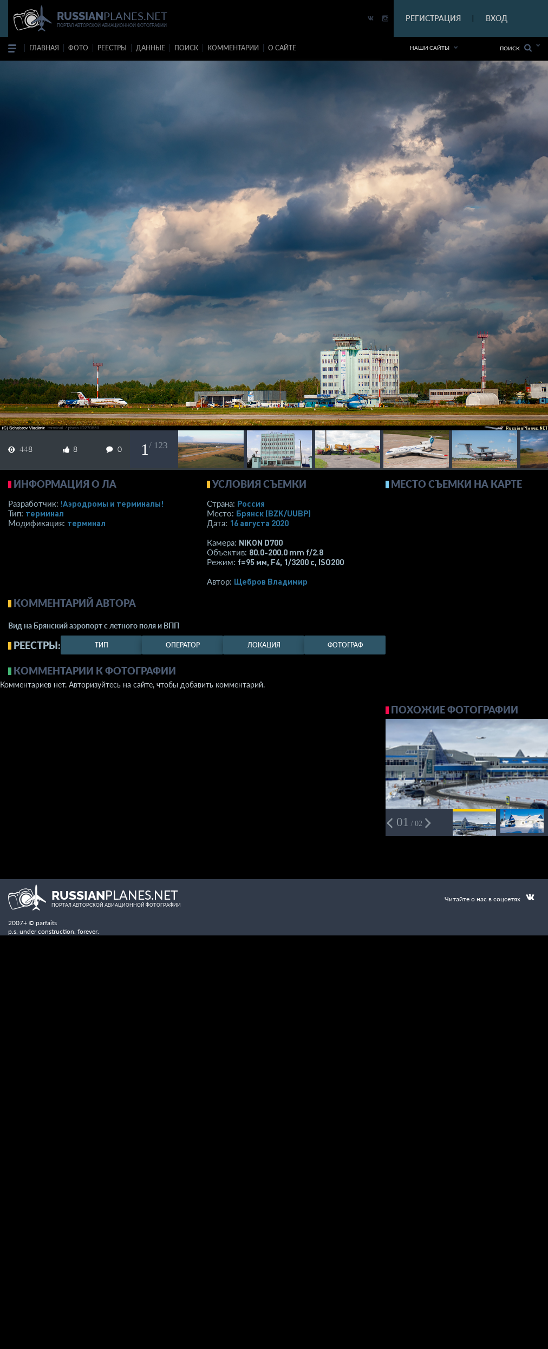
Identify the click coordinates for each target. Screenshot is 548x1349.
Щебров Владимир (271, 581)
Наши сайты (429, 47)
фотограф (345, 645)
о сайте (282, 48)
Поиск (516, 48)
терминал (44, 513)
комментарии (233, 48)
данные (150, 48)
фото (78, 48)
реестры (112, 48)
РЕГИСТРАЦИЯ (433, 18)
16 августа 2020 (259, 523)
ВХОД (496, 18)
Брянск (273, 513)
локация (263, 645)
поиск (186, 48)
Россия (251, 503)
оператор (183, 645)
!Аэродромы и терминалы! (112, 503)
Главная (44, 48)
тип (101, 645)
